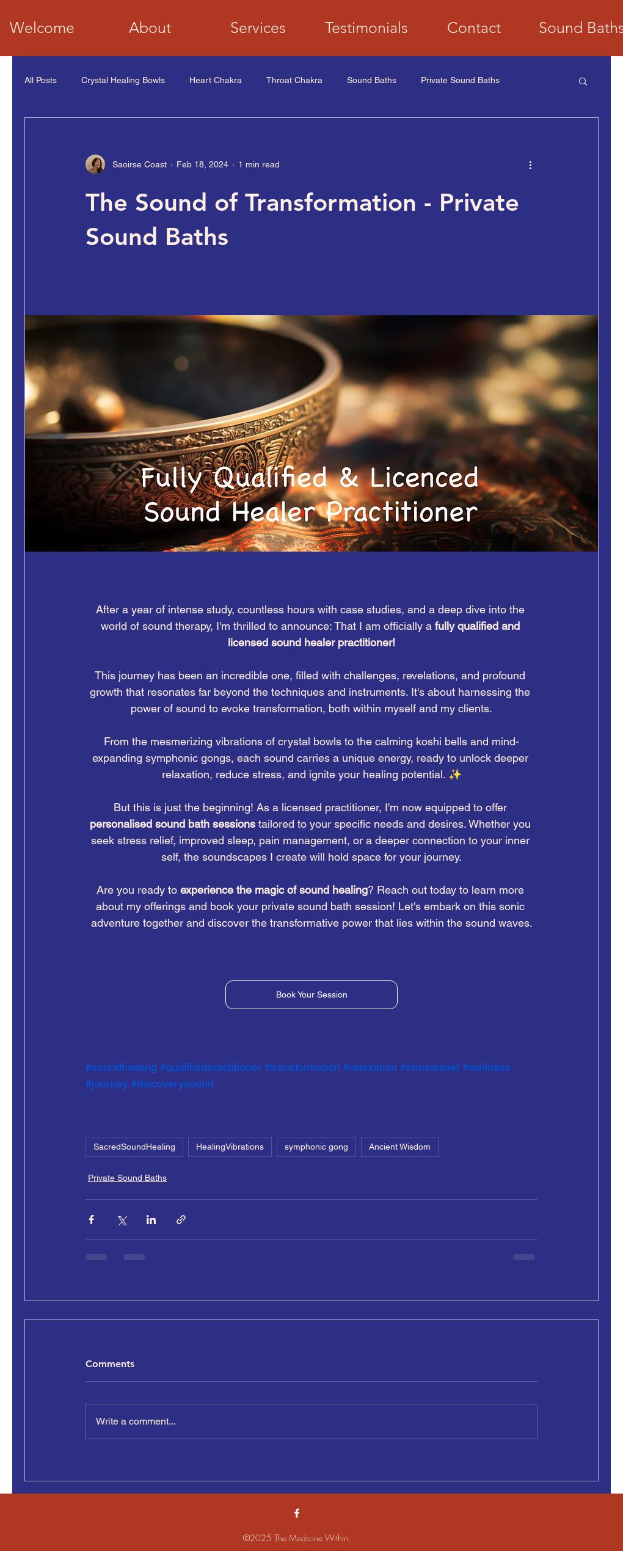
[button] (583, 81)
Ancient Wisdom (400, 1146)
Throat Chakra (294, 80)
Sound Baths (371, 80)
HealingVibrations (230, 1146)
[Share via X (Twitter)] (121, 1219)
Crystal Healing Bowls (123, 80)
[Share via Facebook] (91, 1219)
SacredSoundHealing (134, 1146)
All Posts (40, 80)
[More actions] (530, 164)
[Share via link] (181, 1219)
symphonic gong (316, 1146)
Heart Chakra (215, 80)
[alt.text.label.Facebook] (297, 1513)
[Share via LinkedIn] (151, 1219)
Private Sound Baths (460, 80)
